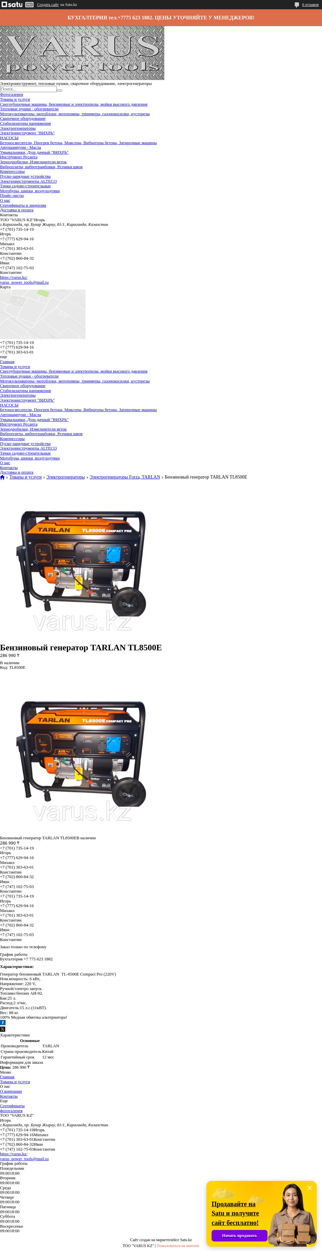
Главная (7, 361)
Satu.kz (186, 1240)
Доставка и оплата (17, 209)
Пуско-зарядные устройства (25, 176)
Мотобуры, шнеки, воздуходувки (30, 190)
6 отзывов (310, 4)
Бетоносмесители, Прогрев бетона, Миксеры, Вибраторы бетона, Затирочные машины (78, 142)
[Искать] (59, 90)
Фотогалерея (11, 94)
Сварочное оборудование (22, 118)
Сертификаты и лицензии (23, 205)
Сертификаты (12, 1105)
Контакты (9, 467)
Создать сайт (48, 4)
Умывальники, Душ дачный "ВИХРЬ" (34, 152)
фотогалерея (11, 1110)
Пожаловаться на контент (178, 1245)
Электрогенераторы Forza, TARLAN (125, 477)
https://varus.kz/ (13, 277)
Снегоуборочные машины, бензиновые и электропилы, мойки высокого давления (74, 104)
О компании (11, 1091)
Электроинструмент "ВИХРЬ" (27, 132)
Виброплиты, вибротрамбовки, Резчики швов (41, 166)
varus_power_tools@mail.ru (24, 282)
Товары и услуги (15, 99)
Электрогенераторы (18, 128)
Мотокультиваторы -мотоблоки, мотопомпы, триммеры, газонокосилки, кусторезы (75, 113)
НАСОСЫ (9, 137)
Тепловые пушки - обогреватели (29, 108)
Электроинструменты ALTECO (28, 181)
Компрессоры (12, 171)
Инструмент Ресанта (18, 156)
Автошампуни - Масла (20, 147)
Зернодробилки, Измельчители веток (33, 161)
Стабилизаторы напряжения (25, 123)
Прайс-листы (12, 195)
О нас (5, 200)
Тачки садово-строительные (25, 185)
